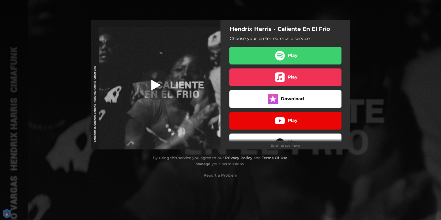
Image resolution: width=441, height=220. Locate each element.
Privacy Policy (238, 158)
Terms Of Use (275, 158)
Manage (202, 164)
